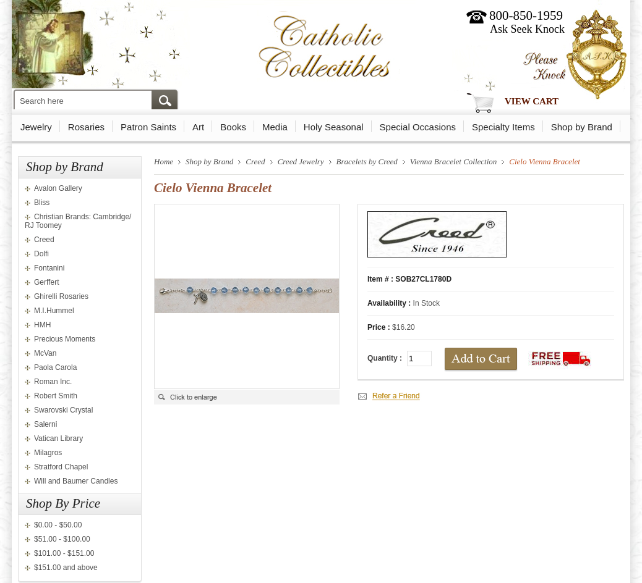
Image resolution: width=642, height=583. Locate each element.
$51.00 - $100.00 (62, 539)
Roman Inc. (53, 381)
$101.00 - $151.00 (64, 553)
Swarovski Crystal (63, 410)
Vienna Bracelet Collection (453, 161)
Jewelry (36, 127)
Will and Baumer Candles (76, 481)
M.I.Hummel (54, 310)
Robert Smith (55, 396)
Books (233, 127)
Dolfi (41, 254)
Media (275, 127)
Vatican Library (58, 438)
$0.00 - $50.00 (58, 525)
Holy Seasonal (334, 127)
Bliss (41, 202)
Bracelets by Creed (367, 161)
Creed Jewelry (301, 161)
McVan (45, 353)
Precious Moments (64, 339)
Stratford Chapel (61, 467)
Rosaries (86, 127)
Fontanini (49, 268)
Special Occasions (418, 127)
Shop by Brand (581, 127)
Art (198, 127)
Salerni (45, 424)
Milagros (48, 452)
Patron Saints (148, 127)
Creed (44, 239)
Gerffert (46, 282)
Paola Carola (55, 367)
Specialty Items (503, 127)
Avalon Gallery (58, 188)
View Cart (532, 101)
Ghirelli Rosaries (61, 296)
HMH (42, 325)
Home (163, 161)
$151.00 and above (66, 567)
